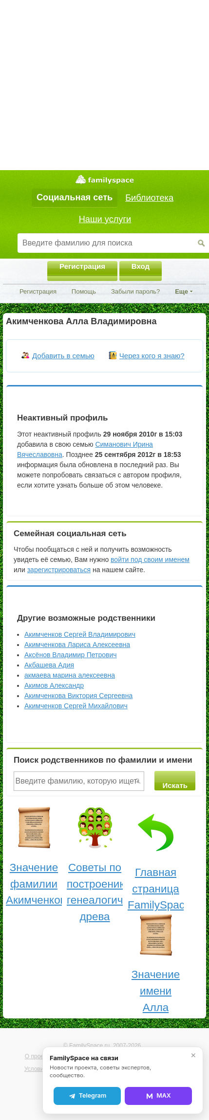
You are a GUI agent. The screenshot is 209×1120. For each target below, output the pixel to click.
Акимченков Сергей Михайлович (76, 706)
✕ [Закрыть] (193, 1055)
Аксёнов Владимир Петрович (70, 655)
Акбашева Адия (49, 665)
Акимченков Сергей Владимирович (79, 634)
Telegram (87, 1096)
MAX (158, 1096)
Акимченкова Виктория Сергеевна (78, 696)
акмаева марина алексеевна (69, 675)
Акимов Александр (54, 685)
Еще (181, 291)
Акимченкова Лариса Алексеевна (77, 644)
